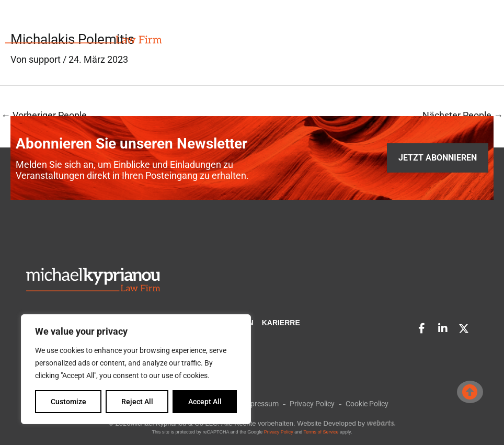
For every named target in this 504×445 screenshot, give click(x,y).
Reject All (137, 401)
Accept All (205, 401)
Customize (68, 401)
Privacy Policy (278, 432)
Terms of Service (321, 432)
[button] (462, 30)
